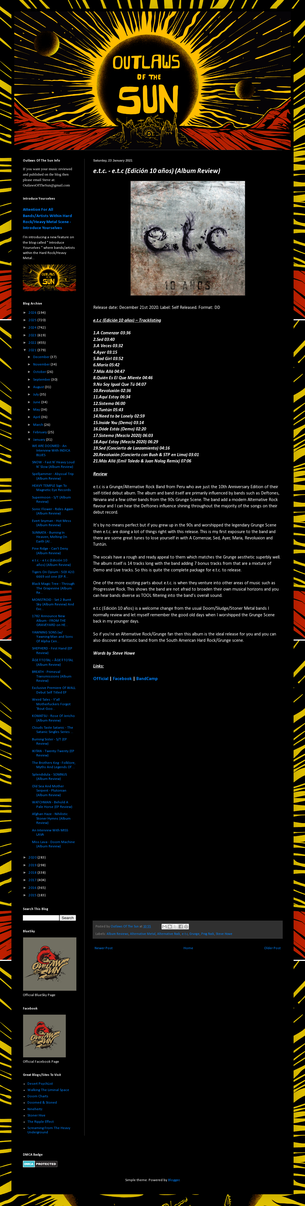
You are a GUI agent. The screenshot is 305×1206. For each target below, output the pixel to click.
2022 (33, 343)
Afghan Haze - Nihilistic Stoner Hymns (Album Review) (51, 818)
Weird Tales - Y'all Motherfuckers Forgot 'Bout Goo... (51, 704)
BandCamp (147, 679)
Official (100, 679)
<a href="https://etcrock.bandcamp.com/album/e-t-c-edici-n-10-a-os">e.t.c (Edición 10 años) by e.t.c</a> (143, 800)
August (39, 387)
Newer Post (104, 948)
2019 (33, 865)
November (42, 364)
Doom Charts (37, 1096)
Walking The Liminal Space (48, 1090)
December (41, 357)
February (40, 432)
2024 (33, 327)
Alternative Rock (168, 934)
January (39, 440)
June (37, 402)
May (37, 410)
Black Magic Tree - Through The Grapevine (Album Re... (53, 588)
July (36, 394)
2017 (33, 880)
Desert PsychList (40, 1084)
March (38, 425)
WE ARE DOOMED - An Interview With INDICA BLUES (51, 450)
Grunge (195, 934)
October (40, 372)
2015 (33, 895)
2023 (33, 335)
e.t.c (185, 934)
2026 (33, 313)
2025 (33, 320)
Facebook (122, 679)
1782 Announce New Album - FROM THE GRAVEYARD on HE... (50, 620)
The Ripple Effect (40, 1122)
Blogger (174, 1180)
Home (188, 948)
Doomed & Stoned (42, 1102)
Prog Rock (207, 934)
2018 (33, 873)
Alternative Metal (143, 934)
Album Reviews (117, 934)
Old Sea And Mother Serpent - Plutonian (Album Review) (49, 790)
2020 (33, 857)
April (37, 417)
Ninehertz (34, 1109)
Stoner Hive (36, 1115)
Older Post (272, 948)
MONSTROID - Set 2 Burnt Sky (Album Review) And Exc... (53, 604)
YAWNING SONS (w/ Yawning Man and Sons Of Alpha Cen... (52, 637)
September (42, 380)
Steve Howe (224, 934)
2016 (33, 888)
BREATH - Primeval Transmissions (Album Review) (51, 676)
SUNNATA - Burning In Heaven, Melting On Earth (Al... (49, 537)
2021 (33, 350)
